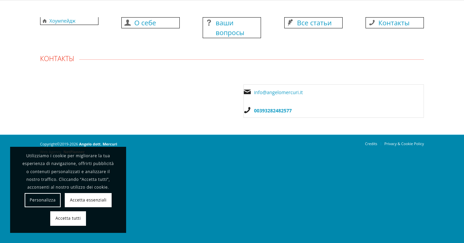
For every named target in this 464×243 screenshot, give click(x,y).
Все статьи (314, 22)
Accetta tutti (68, 218)
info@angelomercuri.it (278, 92)
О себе (145, 22)
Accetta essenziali (88, 200)
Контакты (394, 22)
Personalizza (43, 200)
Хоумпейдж (63, 21)
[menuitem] (371, 143)
